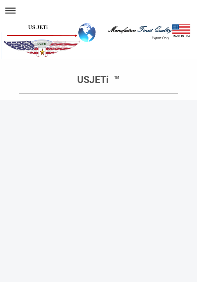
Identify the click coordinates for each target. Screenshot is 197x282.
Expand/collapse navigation (98, 10)
